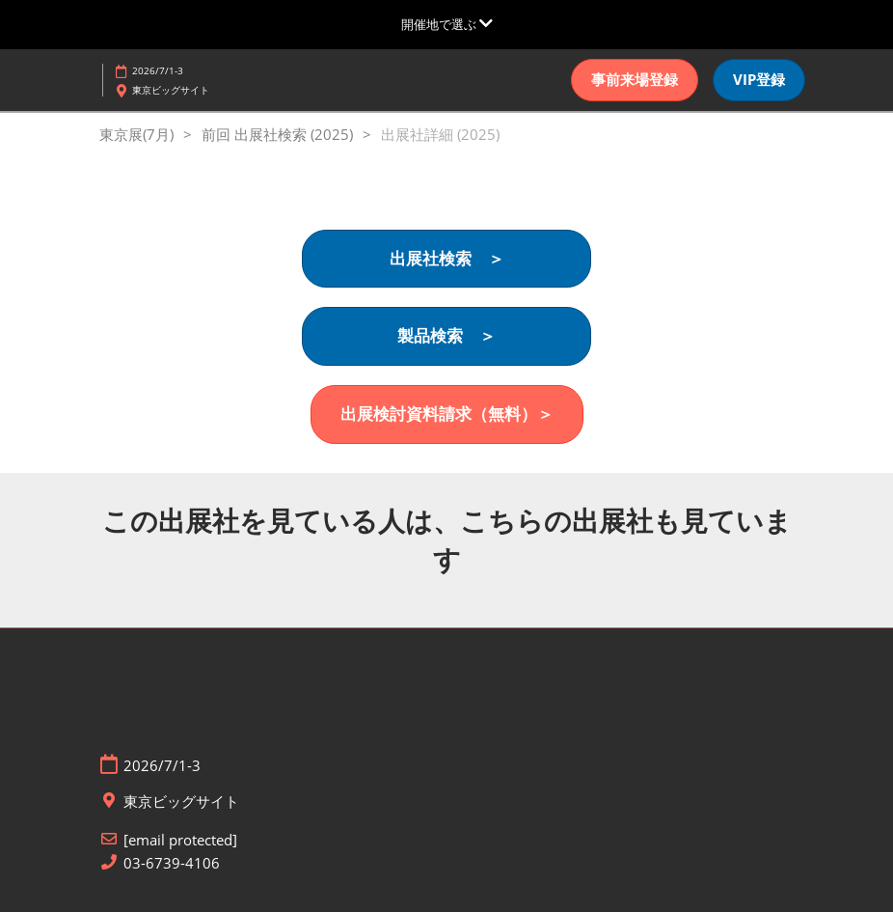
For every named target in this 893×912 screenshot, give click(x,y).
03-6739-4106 (171, 863)
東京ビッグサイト (170, 90)
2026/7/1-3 (157, 70)
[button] (634, 80)
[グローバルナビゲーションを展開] (447, 24)
